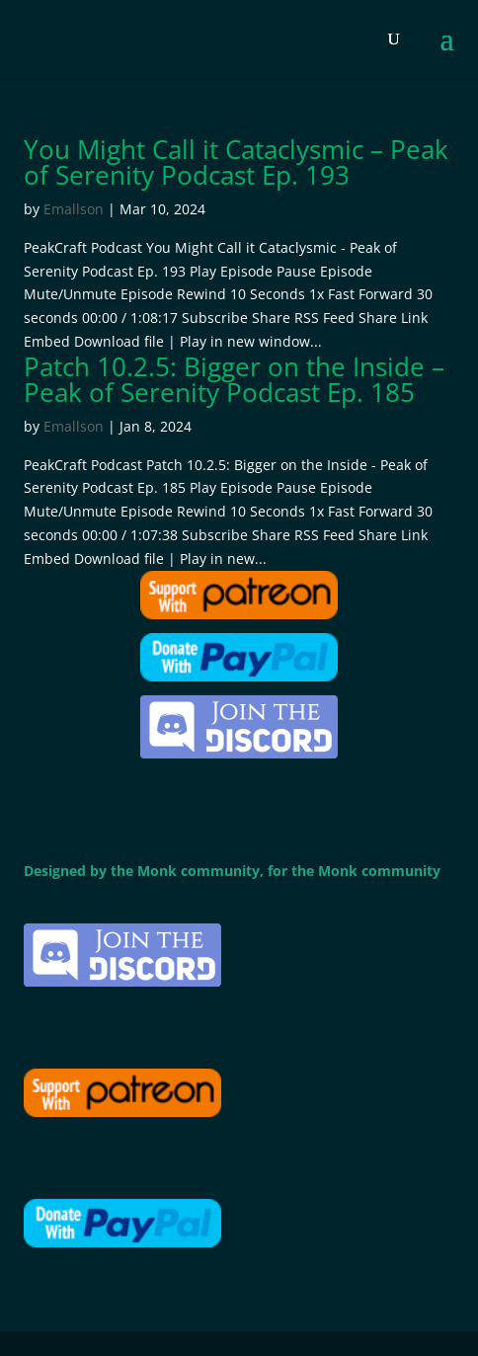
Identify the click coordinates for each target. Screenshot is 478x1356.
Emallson (73, 208)
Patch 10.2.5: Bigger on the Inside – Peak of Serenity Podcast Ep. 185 (234, 379)
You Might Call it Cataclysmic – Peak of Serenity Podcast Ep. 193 (236, 162)
